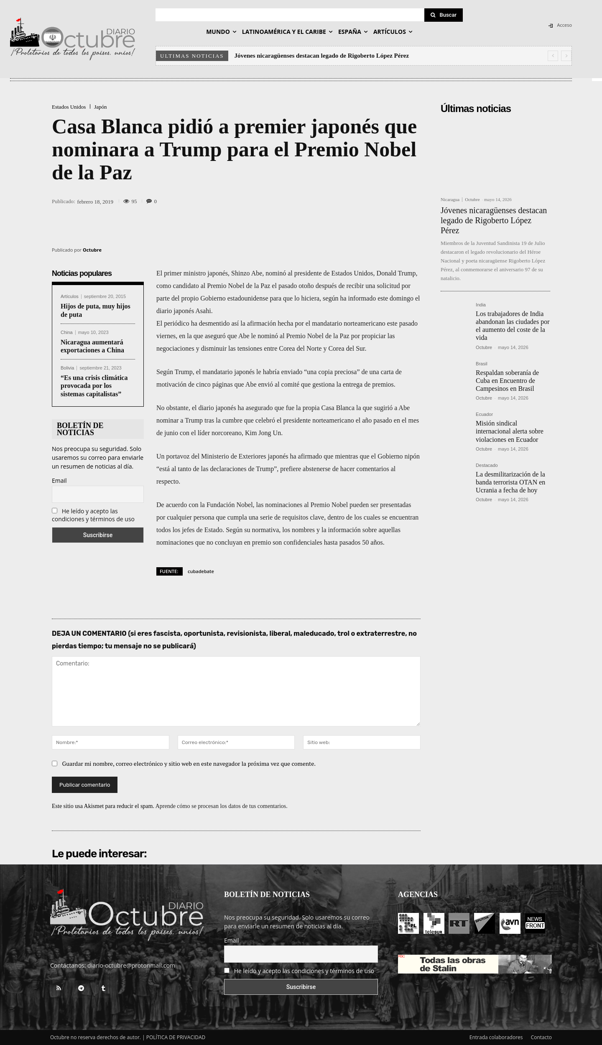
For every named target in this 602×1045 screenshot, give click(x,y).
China (67, 332)
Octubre (92, 250)
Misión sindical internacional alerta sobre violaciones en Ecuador (509, 431)
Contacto (541, 1037)
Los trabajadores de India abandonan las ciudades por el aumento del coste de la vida (512, 326)
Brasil (481, 364)
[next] (566, 56)
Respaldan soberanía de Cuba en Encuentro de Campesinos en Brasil (507, 380)
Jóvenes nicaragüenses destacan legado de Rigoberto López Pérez (322, 55)
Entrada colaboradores (496, 1037)
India (481, 305)
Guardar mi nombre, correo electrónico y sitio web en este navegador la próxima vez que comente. (189, 763)
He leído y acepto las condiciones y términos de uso (93, 515)
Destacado (487, 465)
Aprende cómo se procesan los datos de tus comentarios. (222, 806)
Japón (100, 107)
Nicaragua (450, 199)
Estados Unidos (69, 107)
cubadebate (201, 571)
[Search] (443, 15)
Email (59, 480)
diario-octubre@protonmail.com (131, 965)
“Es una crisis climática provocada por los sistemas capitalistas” (94, 385)
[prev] (553, 56)
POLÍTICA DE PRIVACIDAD (176, 1037)
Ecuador (484, 414)
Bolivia (67, 368)
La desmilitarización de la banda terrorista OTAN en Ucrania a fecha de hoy (510, 482)
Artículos (70, 296)
